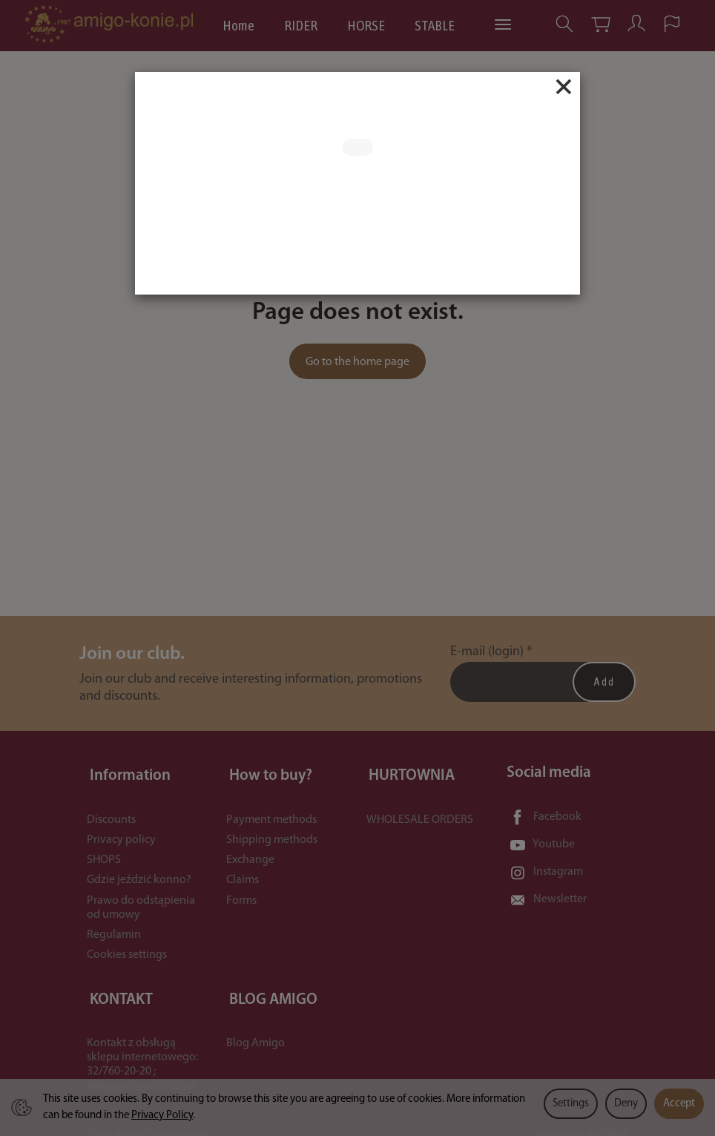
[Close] (564, 87)
